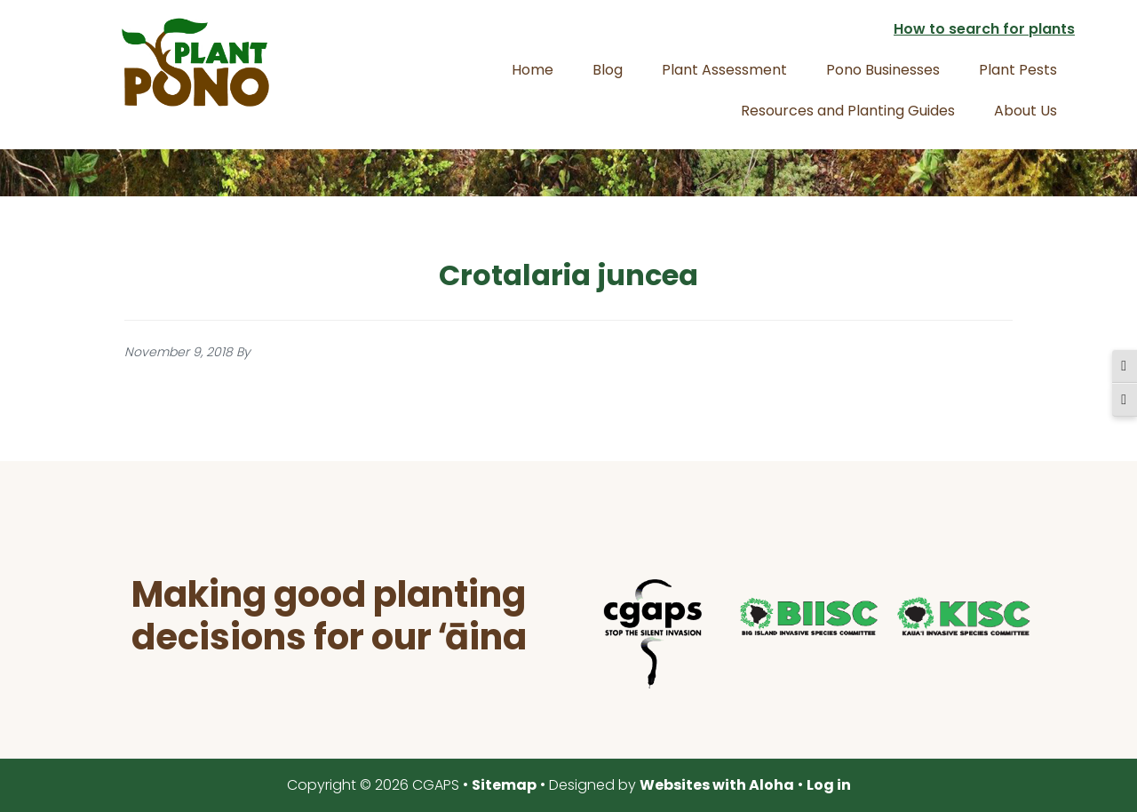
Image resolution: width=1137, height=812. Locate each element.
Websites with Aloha (717, 785)
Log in (829, 785)
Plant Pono (195, 62)
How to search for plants (984, 29)
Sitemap (504, 785)
